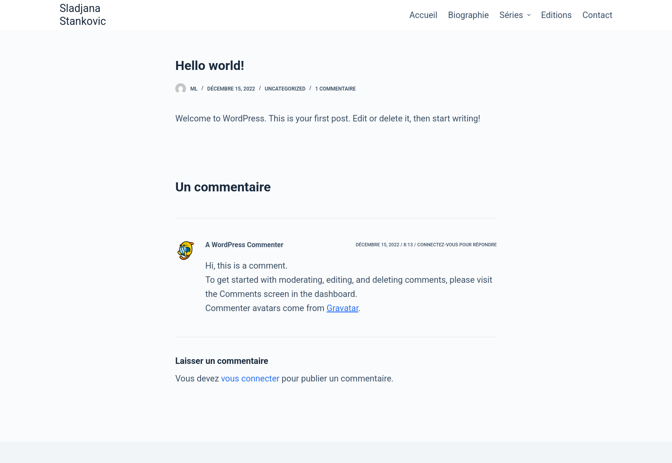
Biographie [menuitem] (468, 15)
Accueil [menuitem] (423, 15)
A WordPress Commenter (244, 245)
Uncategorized (285, 89)
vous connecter (250, 378)
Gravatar (342, 308)
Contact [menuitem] (597, 15)
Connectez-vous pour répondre (457, 245)
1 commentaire (335, 89)
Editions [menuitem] (556, 15)
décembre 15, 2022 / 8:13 (384, 245)
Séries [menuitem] (516, 15)
